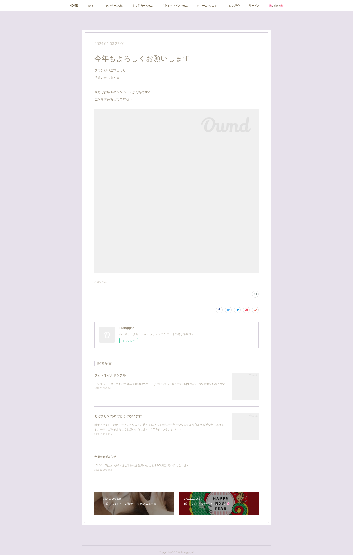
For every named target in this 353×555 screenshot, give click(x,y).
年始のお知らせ (105, 457)
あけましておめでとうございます (118, 416)
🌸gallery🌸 (276, 5)
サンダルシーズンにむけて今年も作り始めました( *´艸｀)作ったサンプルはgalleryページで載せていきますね (160, 384)
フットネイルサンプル (110, 375)
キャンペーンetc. (113, 5)
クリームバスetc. (207, 5)
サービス (254, 5)
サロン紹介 (233, 5)
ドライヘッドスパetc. (175, 5)
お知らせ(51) (100, 282)
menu (90, 5)
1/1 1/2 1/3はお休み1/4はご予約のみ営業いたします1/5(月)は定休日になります (141, 465)
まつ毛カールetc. (142, 5)
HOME (74, 5)
